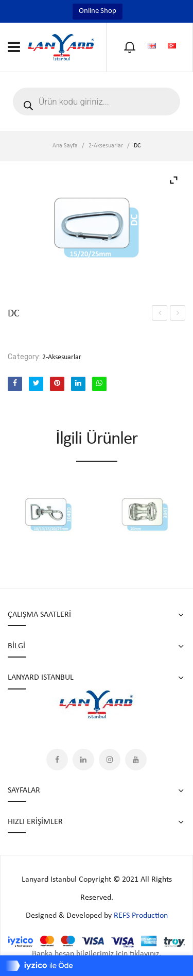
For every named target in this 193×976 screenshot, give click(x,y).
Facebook (57, 759)
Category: (24, 356)
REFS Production (141, 916)
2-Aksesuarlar (106, 146)
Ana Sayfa (65, 146)
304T (159, 313)
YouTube (136, 759)
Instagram (109, 759)
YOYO (177, 313)
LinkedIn (83, 759)
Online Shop (97, 11)
